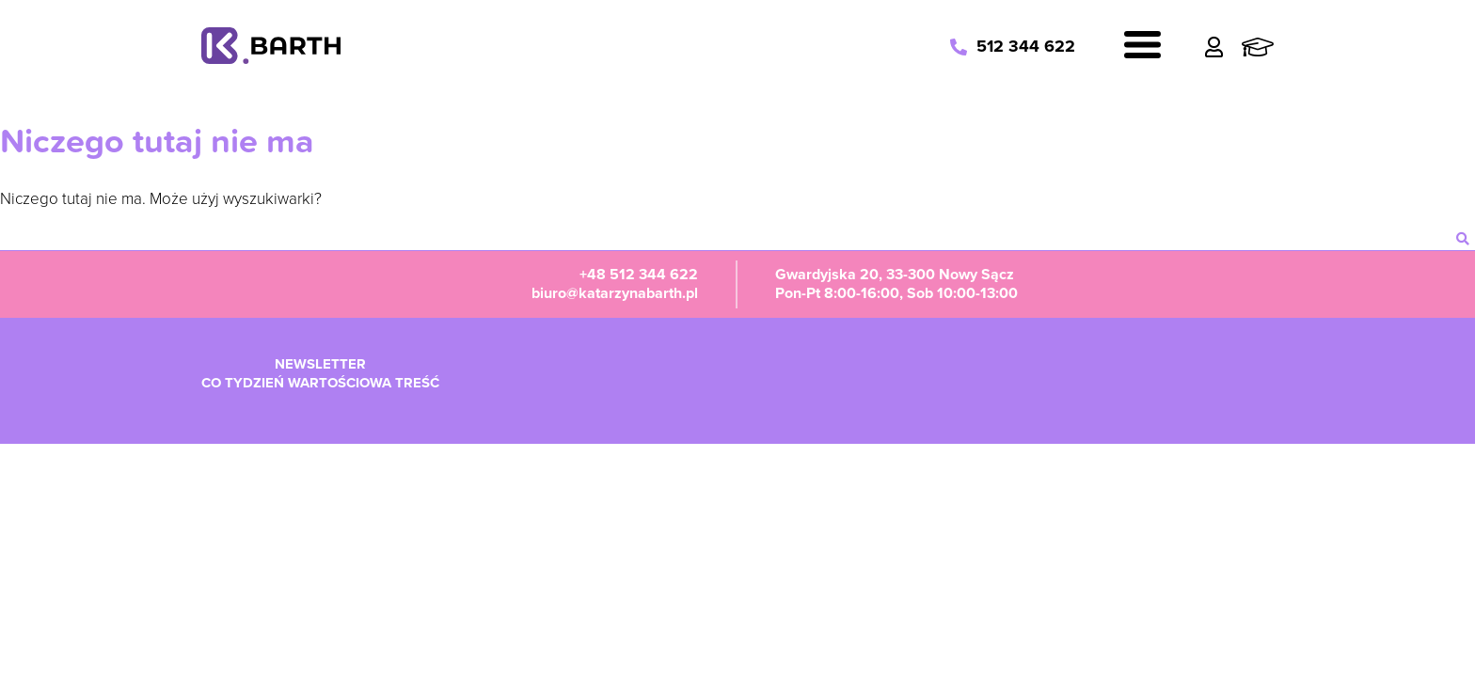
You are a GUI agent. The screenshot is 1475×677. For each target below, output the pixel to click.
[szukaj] (1463, 238)
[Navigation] (1142, 47)
